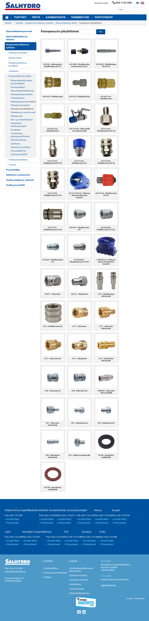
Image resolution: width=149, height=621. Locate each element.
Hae (101, 31)
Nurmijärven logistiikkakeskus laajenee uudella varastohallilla (116, 567)
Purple (129, 598)
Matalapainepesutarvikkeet (23, 101)
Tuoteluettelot (51, 568)
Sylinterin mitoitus (79, 579)
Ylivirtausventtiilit (19, 154)
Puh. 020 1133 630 (103, 515)
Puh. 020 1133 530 (121, 515)
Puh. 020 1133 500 (13, 515)
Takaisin (8, 23)
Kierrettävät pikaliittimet (22, 90)
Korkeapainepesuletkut (22, 94)
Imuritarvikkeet (18, 87)
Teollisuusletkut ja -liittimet (20, 180)
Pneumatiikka (13, 169)
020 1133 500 (122, 2)
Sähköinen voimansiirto (18, 174)
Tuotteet (20, 17)
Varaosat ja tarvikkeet (20, 147)
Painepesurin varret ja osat (23, 112)
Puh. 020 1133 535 (55, 536)
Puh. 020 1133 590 (13, 536)
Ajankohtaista (56, 17)
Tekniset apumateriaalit (55, 572)
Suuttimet (15, 143)
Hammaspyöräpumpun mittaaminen (81, 569)
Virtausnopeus (77, 588)
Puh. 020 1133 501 (31, 536)
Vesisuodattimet (18, 150)
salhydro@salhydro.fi (15, 571)
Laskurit (73, 561)
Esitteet (47, 577)
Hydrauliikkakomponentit (19, 31)
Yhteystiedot (104, 17)
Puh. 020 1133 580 (108, 536)
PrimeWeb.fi (139, 598)
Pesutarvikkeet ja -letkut (20, 76)
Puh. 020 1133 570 (85, 515)
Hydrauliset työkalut (18, 52)
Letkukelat (13, 71)
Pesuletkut (16, 129)
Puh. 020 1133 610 (65, 515)
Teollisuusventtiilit (15, 185)
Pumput (12, 164)
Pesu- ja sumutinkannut (22, 119)
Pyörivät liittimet (18, 139)
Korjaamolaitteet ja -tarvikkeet (18, 64)
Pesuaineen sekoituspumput (18, 124)
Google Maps (12, 518)
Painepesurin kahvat (20, 105)
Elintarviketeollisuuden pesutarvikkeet (21, 82)
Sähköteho (75, 584)
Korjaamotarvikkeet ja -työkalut (18, 46)
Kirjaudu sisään (101, 2)
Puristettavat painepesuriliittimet (20, 135)
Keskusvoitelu (15, 57)
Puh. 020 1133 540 (73, 536)
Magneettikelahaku (79, 593)
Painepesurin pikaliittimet (22, 108)
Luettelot (47, 561)
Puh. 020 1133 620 (48, 515)
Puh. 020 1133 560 (90, 536)
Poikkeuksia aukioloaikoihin (115, 579)
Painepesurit (17, 116)
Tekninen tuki (80, 17)
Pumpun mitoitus (78, 575)
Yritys (36, 17)
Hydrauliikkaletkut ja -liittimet (17, 38)
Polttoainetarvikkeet (18, 159)
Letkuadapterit (17, 97)
